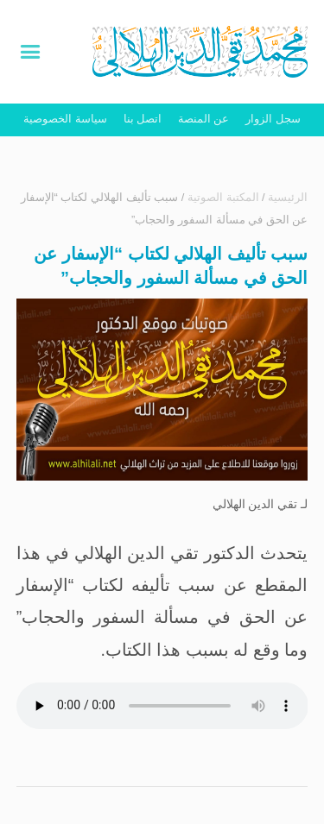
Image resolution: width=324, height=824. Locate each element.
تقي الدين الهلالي (255, 504)
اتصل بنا (143, 118)
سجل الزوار (273, 118)
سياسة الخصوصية (65, 118)
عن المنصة (204, 118)
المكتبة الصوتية (223, 197)
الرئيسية (288, 197)
